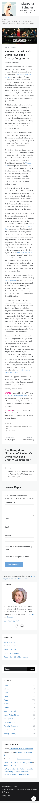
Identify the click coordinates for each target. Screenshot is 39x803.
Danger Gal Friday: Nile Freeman (16, 657)
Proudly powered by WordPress (12, 789)
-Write (6, 704)
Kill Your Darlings (27, 440)
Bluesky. (10, 617)
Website (8, 536)
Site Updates (8, 719)
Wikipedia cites (10, 280)
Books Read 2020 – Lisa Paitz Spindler (18, 763)
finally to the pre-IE (24, 253)
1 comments (11, 431)
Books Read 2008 (10, 765)
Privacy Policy (6, 796)
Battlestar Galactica (14, 426)
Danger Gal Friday (10, 711)
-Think (6, 696)
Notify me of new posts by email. (17, 557)
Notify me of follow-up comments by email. (18, 548)
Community (8, 708)
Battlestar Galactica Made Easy (21, 749)
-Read (6, 693)
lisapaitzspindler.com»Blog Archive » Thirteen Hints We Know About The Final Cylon (21, 474)
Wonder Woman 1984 (11, 653)
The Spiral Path (9, 722)
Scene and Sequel (23, 759)
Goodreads (30, 614)
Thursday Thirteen (11, 726)
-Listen (6, 689)
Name (7, 519)
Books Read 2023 (10, 646)
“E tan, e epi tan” (11, 440)
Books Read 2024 (10, 642)
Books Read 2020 (10, 649)
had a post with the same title (16, 396)
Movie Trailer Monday (12, 715)
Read (11, 621)
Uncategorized (9, 730)
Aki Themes (5, 792)
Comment (9, 503)
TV (6, 429)
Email (7, 527)
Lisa (16, 47)
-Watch (9, 423)
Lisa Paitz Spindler (27, 5)
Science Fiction (26, 426)
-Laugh (6, 685)
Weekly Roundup (10, 733)
